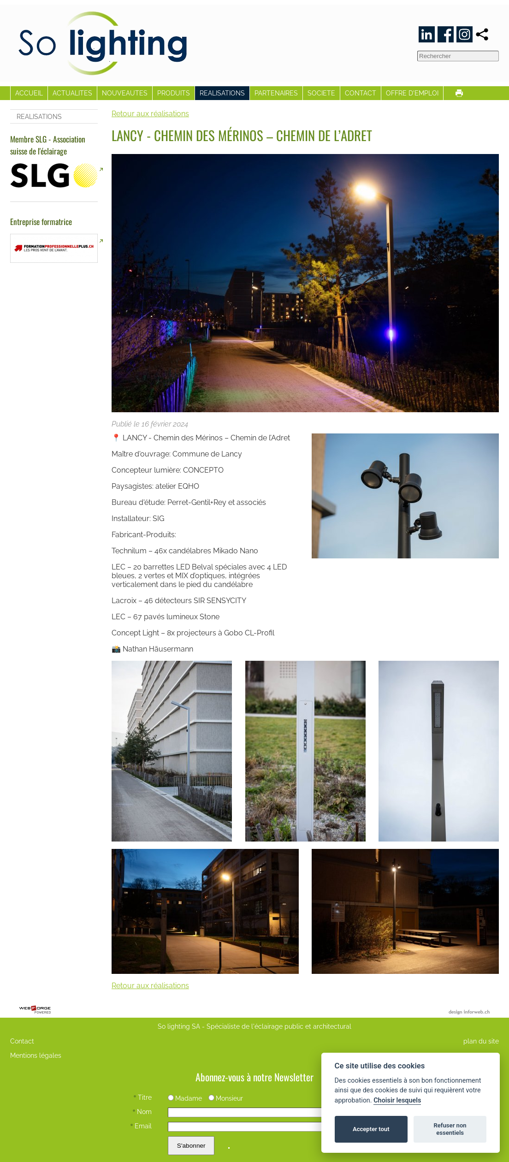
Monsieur (225, 1098)
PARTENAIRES (276, 93)
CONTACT (360, 93)
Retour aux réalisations (150, 113)
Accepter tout (371, 1129)
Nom (142, 1111)
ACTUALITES (72, 93)
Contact (22, 1041)
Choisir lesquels (397, 1100)
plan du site (481, 1041)
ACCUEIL (29, 93)
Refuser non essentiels (449, 1129)
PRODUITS (173, 93)
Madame (185, 1098)
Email (141, 1126)
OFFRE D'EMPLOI (412, 93)
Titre (143, 1097)
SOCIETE (321, 93)
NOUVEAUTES (125, 93)
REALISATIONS (222, 93)
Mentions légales (35, 1055)
